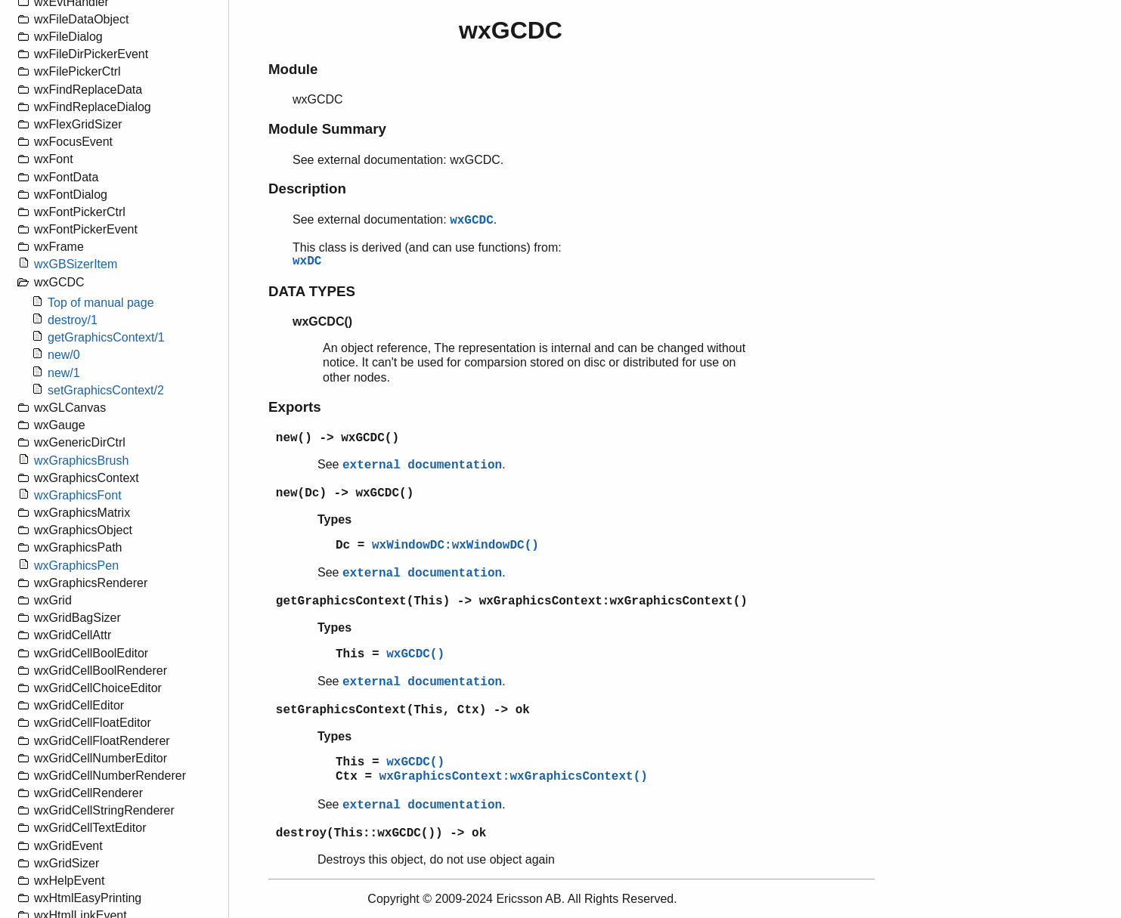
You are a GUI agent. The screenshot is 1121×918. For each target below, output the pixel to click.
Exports (294, 407)
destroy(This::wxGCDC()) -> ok (381, 833)
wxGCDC (472, 220)
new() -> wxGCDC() (337, 438)
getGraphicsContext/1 (106, 337)
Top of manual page (101, 302)
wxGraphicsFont (78, 495)
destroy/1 (73, 320)
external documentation (422, 465)
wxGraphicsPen (76, 565)
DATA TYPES (311, 291)
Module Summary (327, 129)
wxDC (307, 261)
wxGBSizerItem (75, 264)
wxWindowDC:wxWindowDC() (455, 545)
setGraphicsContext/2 (106, 390)
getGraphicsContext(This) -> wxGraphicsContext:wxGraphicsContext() (512, 601)
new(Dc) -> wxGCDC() (344, 493)
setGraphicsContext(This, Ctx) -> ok (403, 710)
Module (292, 69)
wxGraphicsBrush (81, 460)
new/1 (64, 372)
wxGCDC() (415, 654)
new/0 (64, 354)
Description (307, 188)
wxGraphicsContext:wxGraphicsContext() (513, 777)
